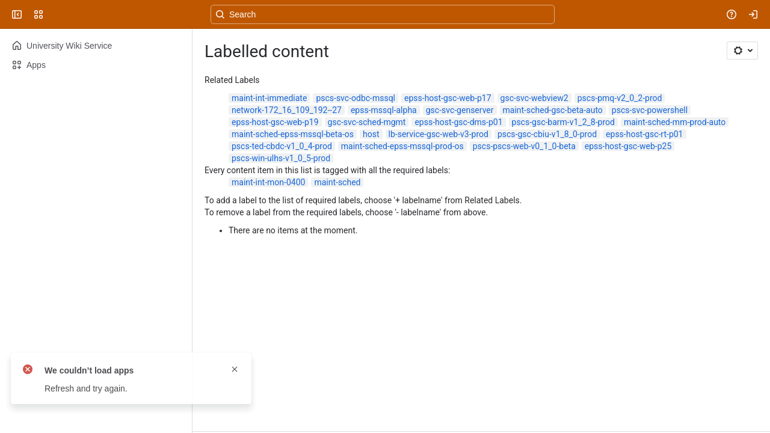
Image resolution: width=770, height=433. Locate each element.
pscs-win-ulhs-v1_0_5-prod (281, 158)
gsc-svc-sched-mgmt (367, 122)
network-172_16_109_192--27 (287, 110)
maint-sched (337, 182)
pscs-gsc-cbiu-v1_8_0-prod (547, 134)
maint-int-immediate (269, 98)
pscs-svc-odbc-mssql (355, 98)
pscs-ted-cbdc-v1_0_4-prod (282, 146)
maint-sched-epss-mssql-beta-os (293, 134)
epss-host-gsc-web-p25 (628, 146)
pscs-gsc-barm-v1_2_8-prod (563, 122)
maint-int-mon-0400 (268, 182)
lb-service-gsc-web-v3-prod (438, 134)
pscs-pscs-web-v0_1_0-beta (524, 146)
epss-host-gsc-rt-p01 (644, 134)
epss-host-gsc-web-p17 (447, 98)
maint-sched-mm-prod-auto (674, 122)
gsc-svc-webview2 (534, 98)
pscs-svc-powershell (650, 110)
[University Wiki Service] (55, 14)
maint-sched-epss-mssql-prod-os (402, 146)
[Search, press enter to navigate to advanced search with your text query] (383, 14)
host (371, 134)
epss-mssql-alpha (384, 110)
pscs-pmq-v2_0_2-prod (620, 98)
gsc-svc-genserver (460, 110)
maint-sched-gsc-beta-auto (553, 110)
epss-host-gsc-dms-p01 (458, 122)
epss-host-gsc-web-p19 (275, 122)
